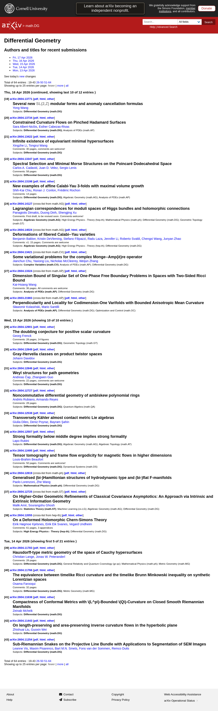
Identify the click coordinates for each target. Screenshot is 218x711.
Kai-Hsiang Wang (24, 284)
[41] (6, 597)
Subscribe (69, 699)
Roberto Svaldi (130, 238)
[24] (6, 203)
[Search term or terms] (161, 22)
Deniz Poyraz (39, 422)
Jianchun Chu (22, 261)
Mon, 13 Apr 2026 (24, 70)
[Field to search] (189, 22)
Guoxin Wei (39, 629)
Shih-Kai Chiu (22, 190)
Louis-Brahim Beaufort (28, 459)
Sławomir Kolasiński (26, 307)
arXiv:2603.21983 (21, 298)
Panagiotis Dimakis (26, 212)
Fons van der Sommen (94, 648)
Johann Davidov (24, 358)
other (50, 98)
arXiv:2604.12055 (21, 515)
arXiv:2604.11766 (21, 570)
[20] (6, 117)
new (21, 76)
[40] (6, 570)
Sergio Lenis (67, 168)
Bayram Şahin (59, 422)
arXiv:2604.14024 (21, 229)
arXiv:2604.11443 (21, 620)
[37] (6, 491)
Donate (206, 8)
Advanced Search (167, 27)
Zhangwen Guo (42, 377)
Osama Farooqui (24, 583)
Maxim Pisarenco (41, 648)
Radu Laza (95, 238)
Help (152, 27)
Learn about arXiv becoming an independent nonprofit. (110, 8)
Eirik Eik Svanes (56, 524)
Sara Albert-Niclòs (25, 126)
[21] (6, 136)
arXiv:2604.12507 (21, 431)
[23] (6, 181)
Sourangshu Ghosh (41, 505)
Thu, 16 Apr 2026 (23, 60)
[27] (6, 271)
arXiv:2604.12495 (21, 450)
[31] (6, 368)
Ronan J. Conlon (44, 190)
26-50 (39, 82)
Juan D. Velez (48, 168)
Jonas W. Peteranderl (50, 556)
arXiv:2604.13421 (21, 252)
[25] (6, 229)
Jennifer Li (111, 238)
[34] (6, 431)
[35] (6, 450)
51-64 (47, 82)
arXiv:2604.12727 (21, 390)
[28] (6, 298)
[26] (6, 252)
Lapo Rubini (21, 440)
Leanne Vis (20, 648)
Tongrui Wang (38, 145)
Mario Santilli (50, 307)
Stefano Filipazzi (74, 238)
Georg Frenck (22, 336)
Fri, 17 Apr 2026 (22, 57)
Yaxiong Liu (41, 261)
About (10, 694)
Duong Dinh (48, 212)
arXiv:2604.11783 (21, 547)
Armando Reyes (47, 399)
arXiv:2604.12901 (21, 326)
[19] (6, 98)
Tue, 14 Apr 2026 (23, 67)
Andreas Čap (21, 377)
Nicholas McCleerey (64, 261)
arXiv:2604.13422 (21, 136)
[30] (6, 349)
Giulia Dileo (20, 422)
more (60, 85)
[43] (6, 639)
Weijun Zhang (88, 261)
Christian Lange (23, 556)
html (43, 98)
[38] (6, 515)
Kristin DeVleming (49, 238)
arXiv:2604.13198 (21, 181)
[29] (6, 326)
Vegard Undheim (80, 524)
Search (208, 22)
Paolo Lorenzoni (24, 482)
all (67, 85)
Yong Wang (20, 108)
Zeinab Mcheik (23, 610)
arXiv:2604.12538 (21, 413)
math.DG (32, 26)
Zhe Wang (43, 482)
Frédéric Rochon (69, 190)
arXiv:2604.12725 (21, 491)
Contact (68, 694)
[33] (6, 413)
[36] (6, 473)
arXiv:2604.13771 (21, 98)
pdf (36, 98)
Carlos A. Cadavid (25, 168)
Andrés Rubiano (24, 399)
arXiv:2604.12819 (21, 473)
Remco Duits (120, 648)
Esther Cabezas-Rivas (54, 126)
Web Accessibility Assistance (182, 694)
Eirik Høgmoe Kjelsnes (28, 524)
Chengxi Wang (152, 238)
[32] (6, 390)
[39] (6, 547)
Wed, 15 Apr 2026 (24, 64)
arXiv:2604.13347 (21, 158)
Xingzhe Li (20, 145)
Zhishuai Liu (21, 629)
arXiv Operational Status (181, 700)
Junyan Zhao (172, 238)
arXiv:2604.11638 (21, 597)
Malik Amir (20, 505)
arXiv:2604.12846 (21, 368)
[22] (6, 158)
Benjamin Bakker (24, 238)
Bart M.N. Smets (66, 648)
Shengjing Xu (67, 212)
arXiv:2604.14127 (21, 203)
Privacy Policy (121, 699)
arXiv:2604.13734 (21, 117)
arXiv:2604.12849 (21, 349)
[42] (6, 620)
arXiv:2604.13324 (21, 271)
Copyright (118, 694)
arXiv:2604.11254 (21, 639)
